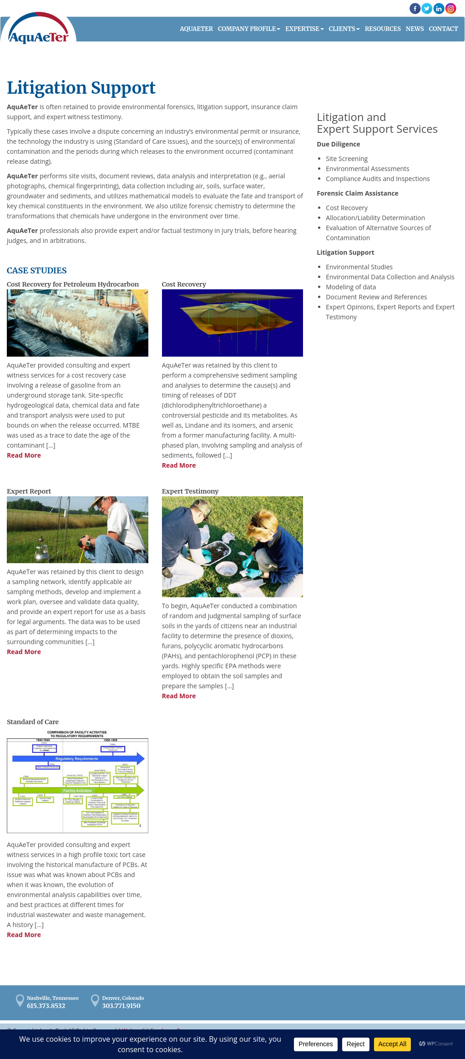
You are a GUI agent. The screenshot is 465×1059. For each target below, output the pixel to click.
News (415, 29)
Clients (342, 29)
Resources (383, 29)
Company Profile (247, 29)
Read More (24, 455)
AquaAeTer (38, 28)
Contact (443, 29)
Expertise (302, 29)
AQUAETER (196, 29)
